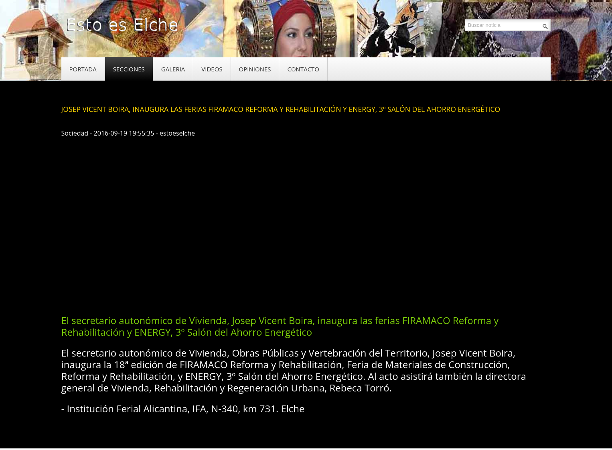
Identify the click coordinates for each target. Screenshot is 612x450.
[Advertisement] (207, 282)
